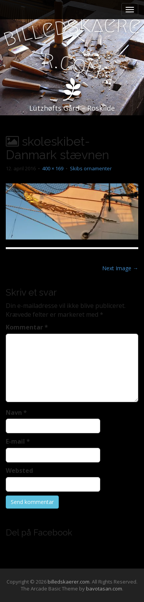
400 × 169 (52, 168)
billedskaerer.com (68, 581)
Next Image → (120, 268)
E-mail (18, 441)
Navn (16, 412)
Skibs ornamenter (91, 168)
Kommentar (27, 327)
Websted (19, 470)
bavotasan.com (104, 588)
